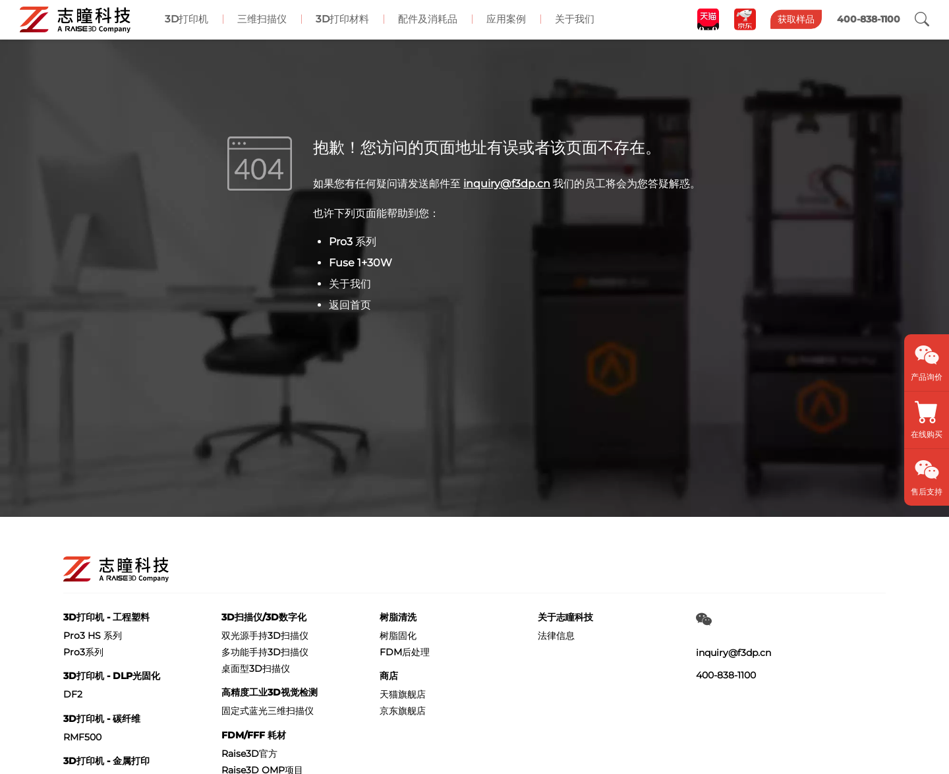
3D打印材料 (342, 19)
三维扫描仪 (262, 19)
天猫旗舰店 (403, 694)
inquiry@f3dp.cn (506, 183)
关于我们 (574, 19)
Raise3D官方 (249, 753)
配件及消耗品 (427, 19)
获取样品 (796, 19)
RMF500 (82, 737)
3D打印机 (186, 19)
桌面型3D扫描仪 (255, 668)
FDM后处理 (405, 652)
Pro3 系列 (352, 241)
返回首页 (350, 305)
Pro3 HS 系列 (92, 635)
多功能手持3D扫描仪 (264, 652)
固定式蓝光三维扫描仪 (267, 711)
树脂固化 (398, 635)
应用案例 (506, 19)
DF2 (72, 694)
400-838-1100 (726, 675)
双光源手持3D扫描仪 (264, 635)
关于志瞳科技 (565, 617)
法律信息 (556, 635)
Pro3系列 (83, 652)
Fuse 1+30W (360, 262)
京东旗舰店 (403, 711)
